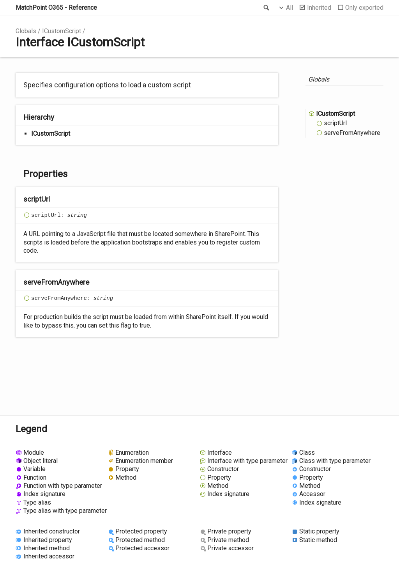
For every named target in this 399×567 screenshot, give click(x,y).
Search (266, 8)
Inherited (319, 7)
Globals (26, 31)
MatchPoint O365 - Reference (56, 7)
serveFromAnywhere (352, 132)
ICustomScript (61, 31)
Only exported (364, 7)
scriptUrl (335, 123)
